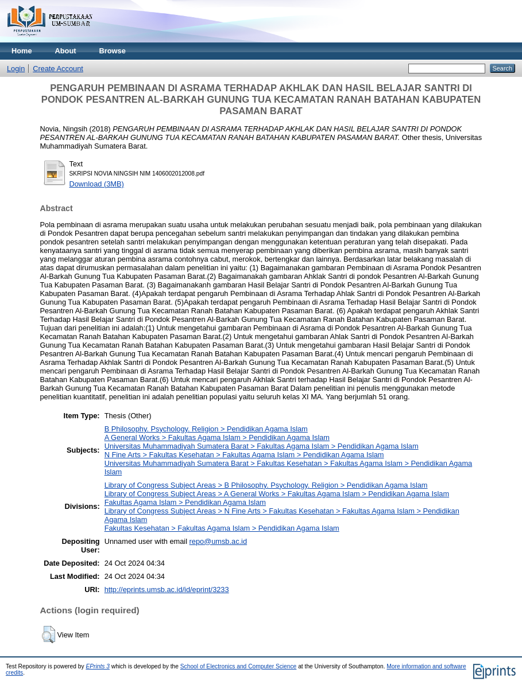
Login (16, 68)
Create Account (58, 68)
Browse (112, 50)
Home (21, 50)
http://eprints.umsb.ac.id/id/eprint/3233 (167, 589)
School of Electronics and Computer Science (238, 666)
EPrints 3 (98, 666)
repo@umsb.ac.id (218, 541)
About (65, 50)
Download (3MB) (96, 184)
